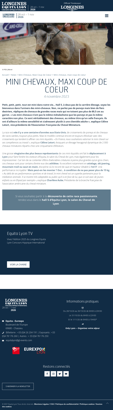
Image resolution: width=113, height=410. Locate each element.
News (13, 75)
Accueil (5, 75)
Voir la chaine (18, 264)
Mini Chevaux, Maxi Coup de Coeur (35, 75)
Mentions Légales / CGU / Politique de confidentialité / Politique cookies (64, 404)
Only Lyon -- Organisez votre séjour (82, 328)
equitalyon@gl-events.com (19, 340)
